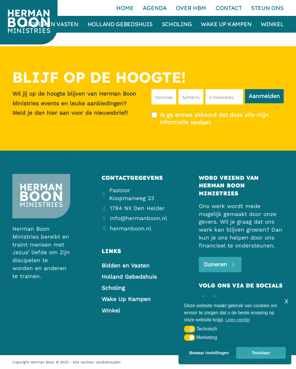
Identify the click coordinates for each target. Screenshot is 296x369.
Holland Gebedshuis (120, 24)
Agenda (155, 7)
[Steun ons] (220, 264)
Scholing (177, 24)
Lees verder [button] (238, 319)
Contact (229, 7)
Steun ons (267, 7)
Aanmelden (264, 96)
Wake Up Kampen (226, 24)
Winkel (272, 24)
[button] (189, 329)
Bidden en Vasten (51, 24)
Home (125, 7)
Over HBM (191, 7)
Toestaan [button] (261, 352)
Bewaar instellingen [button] (209, 352)
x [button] (286, 301)
